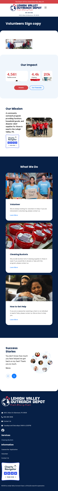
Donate (21, 87)
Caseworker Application (9, 449)
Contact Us (5, 458)
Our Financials (37, 87)
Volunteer (4, 454)
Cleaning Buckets (7, 440)
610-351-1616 (29, 12)
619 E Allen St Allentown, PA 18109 (29, 15)
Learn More (14, 215)
